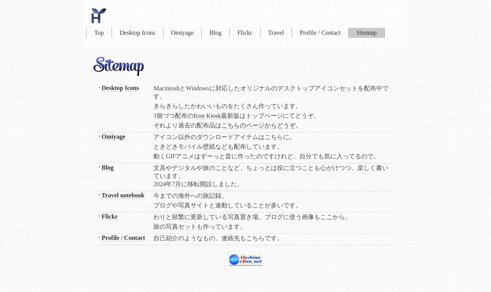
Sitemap (367, 32)
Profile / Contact (320, 32)
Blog (215, 32)
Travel (276, 32)
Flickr (244, 32)
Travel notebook (123, 195)
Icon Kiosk (207, 115)
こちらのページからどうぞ (258, 125)
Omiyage (182, 32)
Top (99, 32)
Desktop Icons (137, 32)
